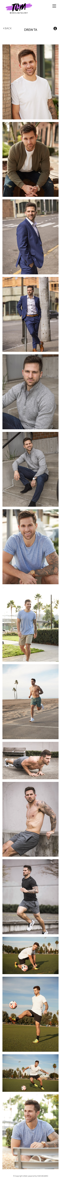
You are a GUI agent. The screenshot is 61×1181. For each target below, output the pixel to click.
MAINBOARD (42, 1176)
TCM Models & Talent (24, 8)
